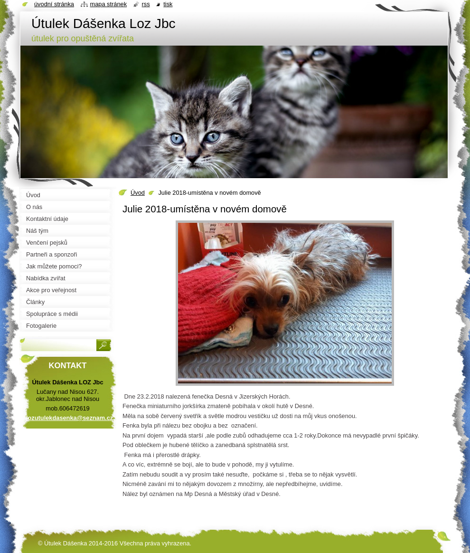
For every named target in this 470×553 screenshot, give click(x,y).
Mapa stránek (108, 4)
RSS (146, 4)
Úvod (138, 192)
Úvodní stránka (54, 4)
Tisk (167, 4)
